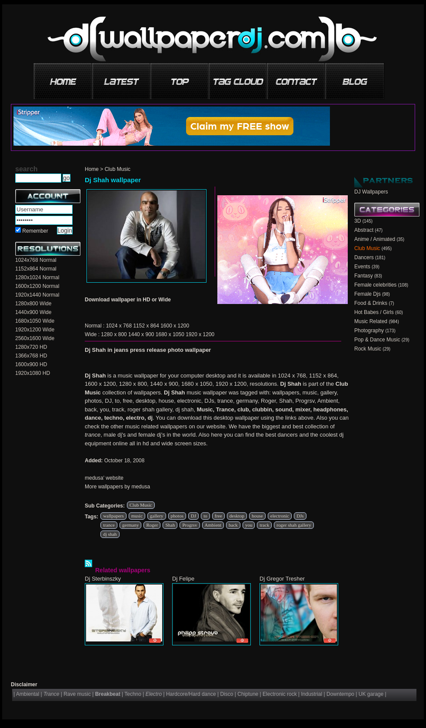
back (233, 525)
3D (357, 221)
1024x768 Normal (36, 260)
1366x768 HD (31, 356)
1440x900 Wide (33, 312)
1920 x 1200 (200, 334)
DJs (300, 515)
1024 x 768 (119, 326)
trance (109, 525)
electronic (279, 515)
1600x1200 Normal (37, 286)
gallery (156, 515)
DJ (193, 515)
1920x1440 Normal (37, 295)
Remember (35, 231)
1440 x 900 (141, 334)
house (257, 515)
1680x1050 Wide (34, 321)
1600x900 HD (31, 364)
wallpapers (113, 515)
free (218, 515)
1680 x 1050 (170, 334)
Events (362, 267)
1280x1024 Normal (37, 277)
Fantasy (363, 276)
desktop (237, 515)
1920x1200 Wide (34, 330)
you (249, 525)
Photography (369, 330)
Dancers (364, 257)
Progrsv (189, 525)
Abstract (363, 230)
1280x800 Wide (33, 304)
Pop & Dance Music (377, 340)
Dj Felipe (183, 578)
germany (130, 525)
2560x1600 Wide (34, 338)
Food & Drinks (370, 303)
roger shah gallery (293, 525)
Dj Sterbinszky (103, 578)
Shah (170, 525)
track (264, 525)
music (137, 515)
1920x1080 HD (32, 373)
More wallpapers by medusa (117, 487)
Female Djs (367, 294)
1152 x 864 (146, 326)
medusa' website (104, 478)
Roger (152, 525)
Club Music (117, 169)
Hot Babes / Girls (374, 312)
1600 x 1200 (174, 326)
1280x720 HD (31, 347)
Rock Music (367, 349)
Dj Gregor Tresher (282, 578)
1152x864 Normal (36, 269)
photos (177, 515)
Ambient (213, 525)
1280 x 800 (113, 334)
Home (92, 169)
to (205, 515)
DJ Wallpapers (371, 192)
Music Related (370, 321)
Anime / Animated (374, 239)
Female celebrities (375, 285)
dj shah (109, 534)
